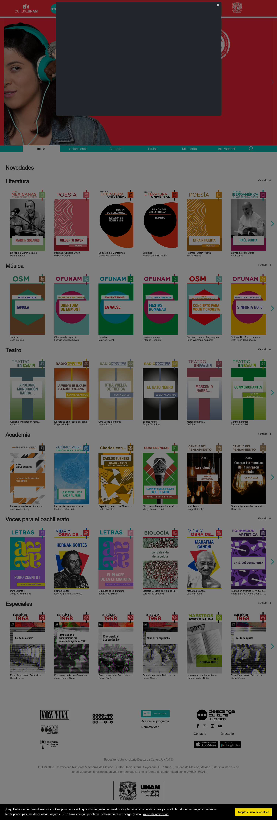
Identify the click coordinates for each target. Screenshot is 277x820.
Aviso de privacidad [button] (155, 814)
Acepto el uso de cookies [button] (253, 812)
